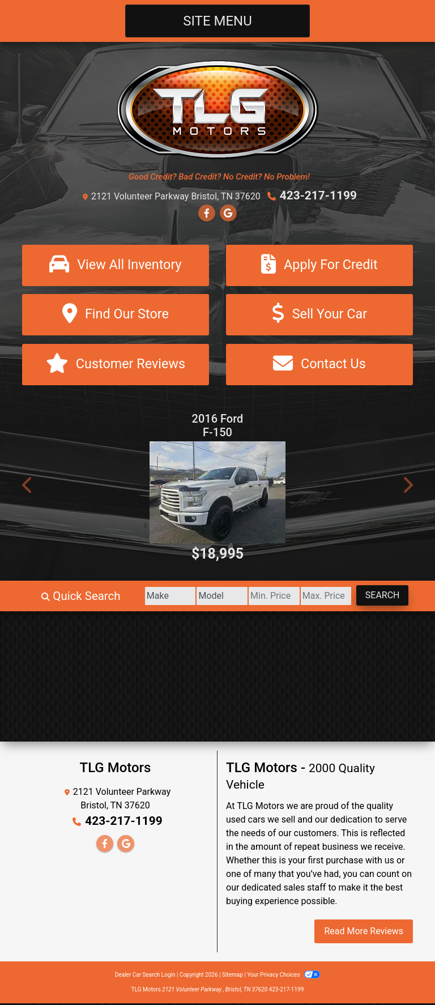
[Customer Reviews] (115, 365)
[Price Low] (258, 597)
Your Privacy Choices (283, 976)
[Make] (142, 597)
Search (379, 596)
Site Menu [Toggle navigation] (217, 21)
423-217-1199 (319, 195)
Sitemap (232, 976)
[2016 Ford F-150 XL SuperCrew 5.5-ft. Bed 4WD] (217, 494)
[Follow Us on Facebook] (206, 213)
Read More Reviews (363, 932)
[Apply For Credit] (319, 265)
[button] (27, 486)
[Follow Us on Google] (228, 213)
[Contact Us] (319, 365)
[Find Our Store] (115, 315)
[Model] (200, 597)
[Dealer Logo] (218, 109)
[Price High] (317, 597)
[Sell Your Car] (319, 315)
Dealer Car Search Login (145, 976)
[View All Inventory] (115, 265)
